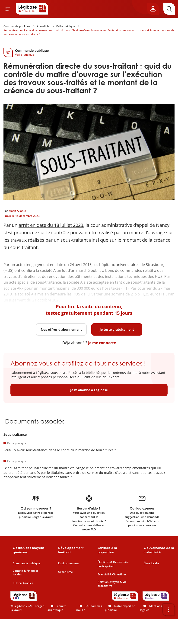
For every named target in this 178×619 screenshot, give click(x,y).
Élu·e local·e (151, 563)
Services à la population (107, 550)
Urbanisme (65, 572)
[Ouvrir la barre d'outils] (169, 610)
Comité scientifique (57, 608)
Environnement (68, 563)
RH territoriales (23, 583)
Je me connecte (102, 342)
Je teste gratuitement (117, 329)
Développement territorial (70, 550)
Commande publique (16, 26)
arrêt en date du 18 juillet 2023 (51, 225)
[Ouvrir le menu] (7, 8)
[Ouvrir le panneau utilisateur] (153, 9)
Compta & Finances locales (25, 573)
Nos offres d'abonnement (61, 329)
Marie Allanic (17, 211)
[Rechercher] (169, 9)
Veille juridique (65, 26)
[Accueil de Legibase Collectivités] (32, 9)
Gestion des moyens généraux (28, 550)
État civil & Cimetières (112, 574)
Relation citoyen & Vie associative (112, 584)
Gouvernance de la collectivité (159, 550)
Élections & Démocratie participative (113, 564)
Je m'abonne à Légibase (89, 390)
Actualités (43, 26)
